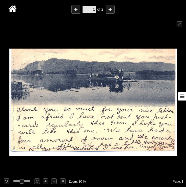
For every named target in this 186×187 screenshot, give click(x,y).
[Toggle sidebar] (182, 96)
